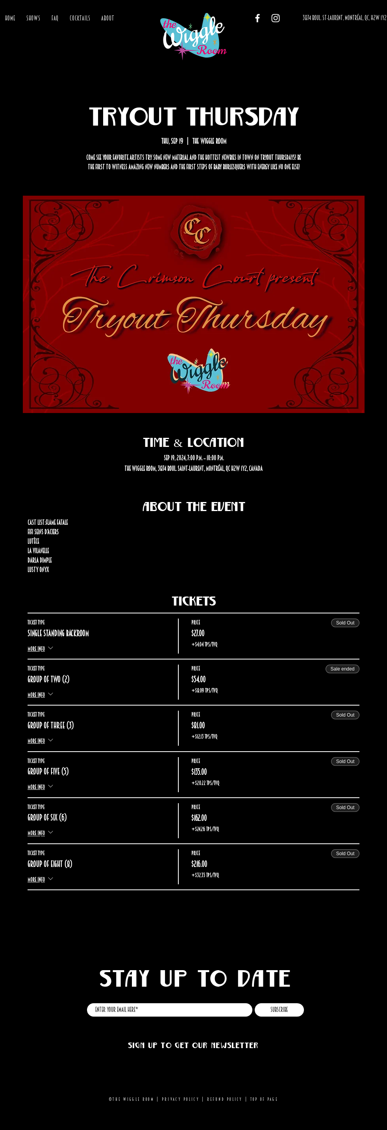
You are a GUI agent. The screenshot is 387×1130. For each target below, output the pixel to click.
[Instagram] (275, 18)
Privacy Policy (181, 1099)
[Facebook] (257, 18)
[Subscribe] (279, 1010)
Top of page (264, 1099)
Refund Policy (225, 1099)
